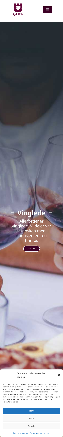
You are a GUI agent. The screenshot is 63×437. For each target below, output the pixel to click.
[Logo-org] (18, 4)
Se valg (31, 426)
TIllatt (31, 411)
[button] (58, 375)
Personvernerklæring (39, 433)
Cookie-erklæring (20, 433)
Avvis (31, 418)
